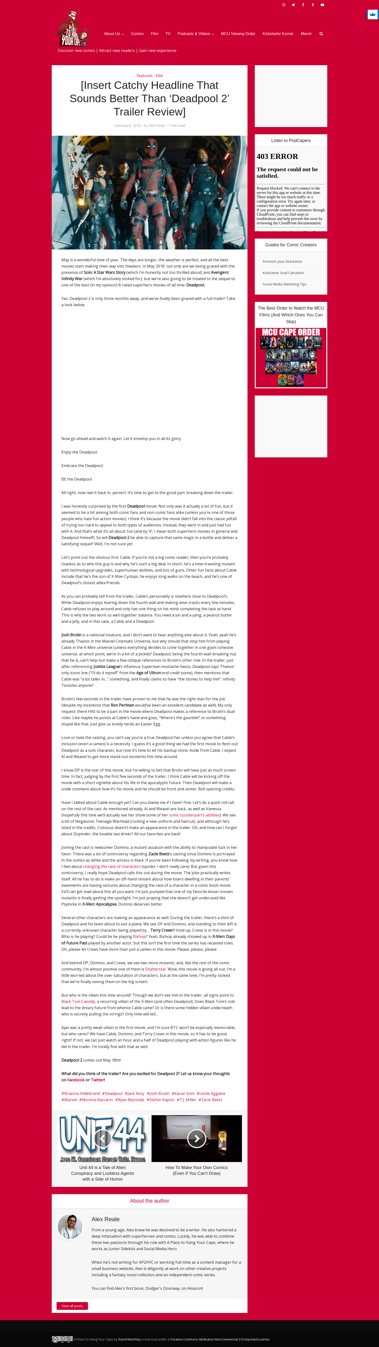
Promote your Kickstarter (282, 261)
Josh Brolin (159, 1093)
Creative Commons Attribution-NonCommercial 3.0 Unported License (220, 1339)
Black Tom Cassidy (78, 1001)
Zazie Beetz (211, 1099)
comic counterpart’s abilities (194, 815)
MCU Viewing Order (238, 34)
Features (145, 75)
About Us (112, 34)
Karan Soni (184, 1093)
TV (168, 34)
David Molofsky (129, 1339)
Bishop (139, 936)
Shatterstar (155, 969)
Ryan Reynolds (131, 1099)
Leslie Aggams (212, 1093)
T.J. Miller (188, 1099)
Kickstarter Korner (278, 34)
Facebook (76, 1080)
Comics (137, 34)
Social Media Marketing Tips (284, 284)
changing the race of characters (112, 866)
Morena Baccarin (97, 1099)
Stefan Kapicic (162, 1099)
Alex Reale (157, 125)
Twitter (97, 1080)
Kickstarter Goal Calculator (283, 272)
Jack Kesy (136, 1093)
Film (154, 34)
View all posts (72, 1306)
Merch (306, 34)
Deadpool (114, 1093)
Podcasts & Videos (194, 34)
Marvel (70, 1099)
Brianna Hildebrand (82, 1093)
